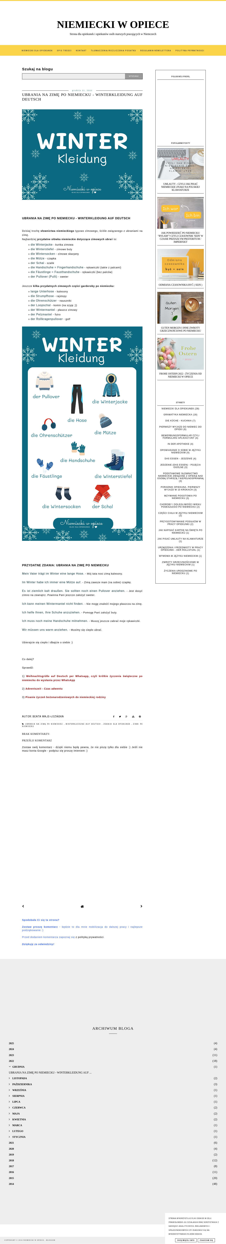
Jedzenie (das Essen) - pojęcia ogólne (180, 466)
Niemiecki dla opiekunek (178, 408)
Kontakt (81, 51)
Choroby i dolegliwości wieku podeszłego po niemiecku (180, 505)
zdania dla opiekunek (117, 724)
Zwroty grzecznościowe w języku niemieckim (180, 563)
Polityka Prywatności (190, 51)
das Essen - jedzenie (178, 458)
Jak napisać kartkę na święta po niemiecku (180, 531)
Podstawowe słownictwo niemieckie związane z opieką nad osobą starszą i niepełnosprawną (180, 476)
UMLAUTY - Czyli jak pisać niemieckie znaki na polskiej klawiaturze (180, 187)
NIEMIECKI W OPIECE (113, 24)
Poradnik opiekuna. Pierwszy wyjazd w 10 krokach (180, 488)
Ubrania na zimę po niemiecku (44, 724)
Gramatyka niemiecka (177, 414)
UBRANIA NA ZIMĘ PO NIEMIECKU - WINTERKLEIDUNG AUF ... (50, 1072)
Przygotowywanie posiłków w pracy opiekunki (180, 522)
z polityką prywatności (90, 937)
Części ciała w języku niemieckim (180, 513)
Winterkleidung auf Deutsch (84, 724)
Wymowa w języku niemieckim (178, 556)
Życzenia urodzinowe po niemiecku (180, 572)
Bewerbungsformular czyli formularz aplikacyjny (181, 436)
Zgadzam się (206, 1240)
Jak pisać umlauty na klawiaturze (180, 539)
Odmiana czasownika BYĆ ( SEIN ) (180, 285)
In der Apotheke (178, 444)
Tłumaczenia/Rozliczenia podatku (113, 51)
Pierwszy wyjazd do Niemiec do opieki (180, 428)
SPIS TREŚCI (64, 51)
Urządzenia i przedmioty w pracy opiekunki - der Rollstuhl (180, 548)
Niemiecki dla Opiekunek (37, 51)
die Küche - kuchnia (178, 420)
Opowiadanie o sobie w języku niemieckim (180, 451)
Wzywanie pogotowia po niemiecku (180, 497)
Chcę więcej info (186, 1240)
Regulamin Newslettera (155, 51)
